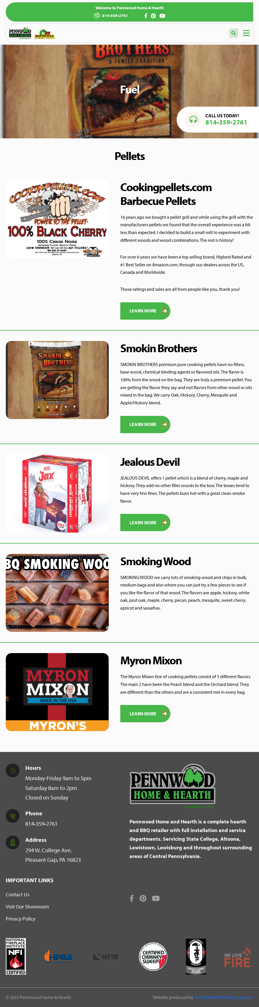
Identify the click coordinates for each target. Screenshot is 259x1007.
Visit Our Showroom (27, 906)
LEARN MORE (149, 713)
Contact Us (17, 894)
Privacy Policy (20, 918)
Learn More (149, 311)
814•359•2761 (111, 16)
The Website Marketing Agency (223, 997)
